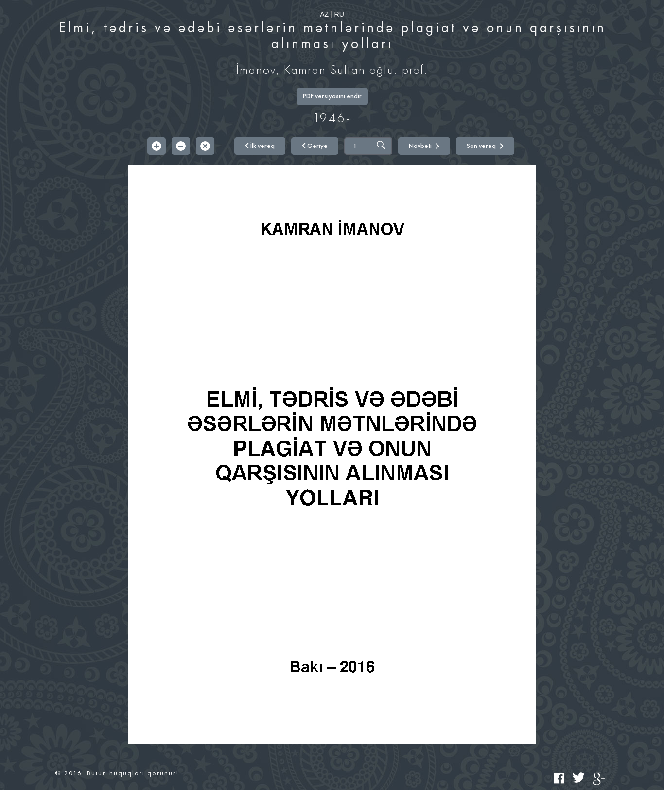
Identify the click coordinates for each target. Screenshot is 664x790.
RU (339, 14)
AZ (324, 14)
